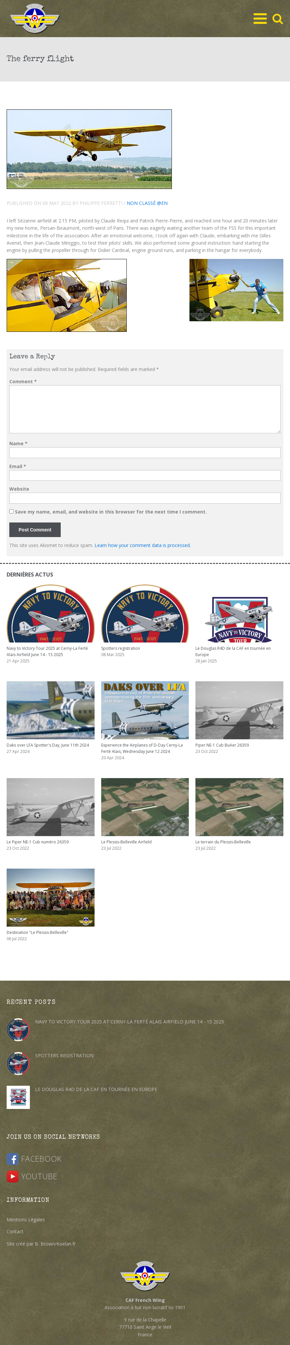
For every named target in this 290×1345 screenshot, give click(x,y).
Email (17, 466)
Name (18, 443)
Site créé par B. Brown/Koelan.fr (41, 1244)
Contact (15, 1231)
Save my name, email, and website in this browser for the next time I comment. (111, 512)
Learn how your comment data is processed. (143, 545)
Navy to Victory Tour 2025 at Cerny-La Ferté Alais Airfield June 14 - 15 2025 (129, 1021)
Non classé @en (147, 203)
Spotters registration (64, 1055)
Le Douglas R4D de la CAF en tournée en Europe (96, 1089)
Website (19, 489)
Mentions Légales (26, 1219)
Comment (23, 381)
